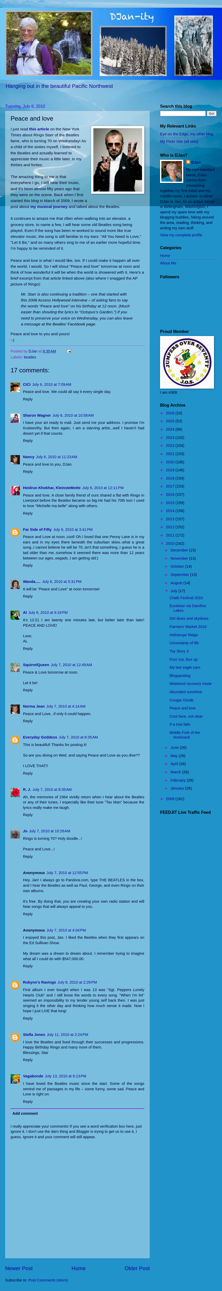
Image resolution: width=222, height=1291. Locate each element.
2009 (171, 799)
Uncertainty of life (184, 643)
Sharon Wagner (37, 415)
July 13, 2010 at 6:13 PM (65, 1076)
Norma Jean (34, 706)
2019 (171, 470)
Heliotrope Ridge (184, 635)
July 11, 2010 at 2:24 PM (67, 1035)
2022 (171, 445)
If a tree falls (180, 724)
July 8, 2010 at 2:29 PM (77, 982)
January (177, 788)
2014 (171, 511)
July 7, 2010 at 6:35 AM (78, 737)
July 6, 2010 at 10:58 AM (73, 415)
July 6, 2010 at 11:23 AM (56, 457)
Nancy (28, 457)
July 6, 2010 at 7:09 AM (51, 384)
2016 (171, 494)
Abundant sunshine (186, 692)
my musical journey (48, 206)
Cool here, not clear (186, 716)
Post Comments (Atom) (48, 1280)
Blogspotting (180, 676)
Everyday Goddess (40, 737)
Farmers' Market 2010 (188, 627)
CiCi (26, 384)
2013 (171, 519)
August (176, 583)
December (179, 550)
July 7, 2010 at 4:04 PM (66, 930)
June (175, 747)
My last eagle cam (185, 667)
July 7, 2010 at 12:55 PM (67, 873)
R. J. (27, 789)
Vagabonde (33, 1076)
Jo (25, 831)
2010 (171, 543)
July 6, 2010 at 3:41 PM (73, 529)
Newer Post (19, 1268)
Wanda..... (32, 582)
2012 (171, 527)
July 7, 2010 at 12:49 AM (71, 665)
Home (79, 1268)
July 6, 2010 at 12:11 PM (103, 488)
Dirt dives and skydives (189, 618)
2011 (171, 535)
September (180, 575)
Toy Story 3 (179, 651)
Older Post (137, 1268)
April (174, 764)
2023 (171, 437)
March (176, 772)
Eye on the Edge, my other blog (186, 134)
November (179, 558)
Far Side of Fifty (37, 529)
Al (25, 612)
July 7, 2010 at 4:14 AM (65, 706)
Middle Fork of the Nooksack (185, 735)
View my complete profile (181, 235)
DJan (196, 162)
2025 (171, 421)
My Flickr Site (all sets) (179, 141)
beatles (30, 357)
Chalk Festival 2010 (186, 598)
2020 (171, 462)
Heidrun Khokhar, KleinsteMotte (52, 488)
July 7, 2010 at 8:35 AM (52, 789)
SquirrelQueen (36, 665)
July (174, 591)
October (177, 566)
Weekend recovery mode (191, 684)
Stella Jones (34, 1035)
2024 (171, 429)
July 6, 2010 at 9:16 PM (48, 612)
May (174, 756)
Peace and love (183, 708)
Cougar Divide (182, 700)
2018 (171, 478)
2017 (171, 486)
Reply (28, 399)
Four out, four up (184, 659)
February (178, 780)
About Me (168, 263)
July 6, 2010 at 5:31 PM (62, 582)
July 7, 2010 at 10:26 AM (49, 831)
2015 (171, 503)
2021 (171, 454)
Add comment (25, 1113)
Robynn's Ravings (39, 982)
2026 (171, 413)
